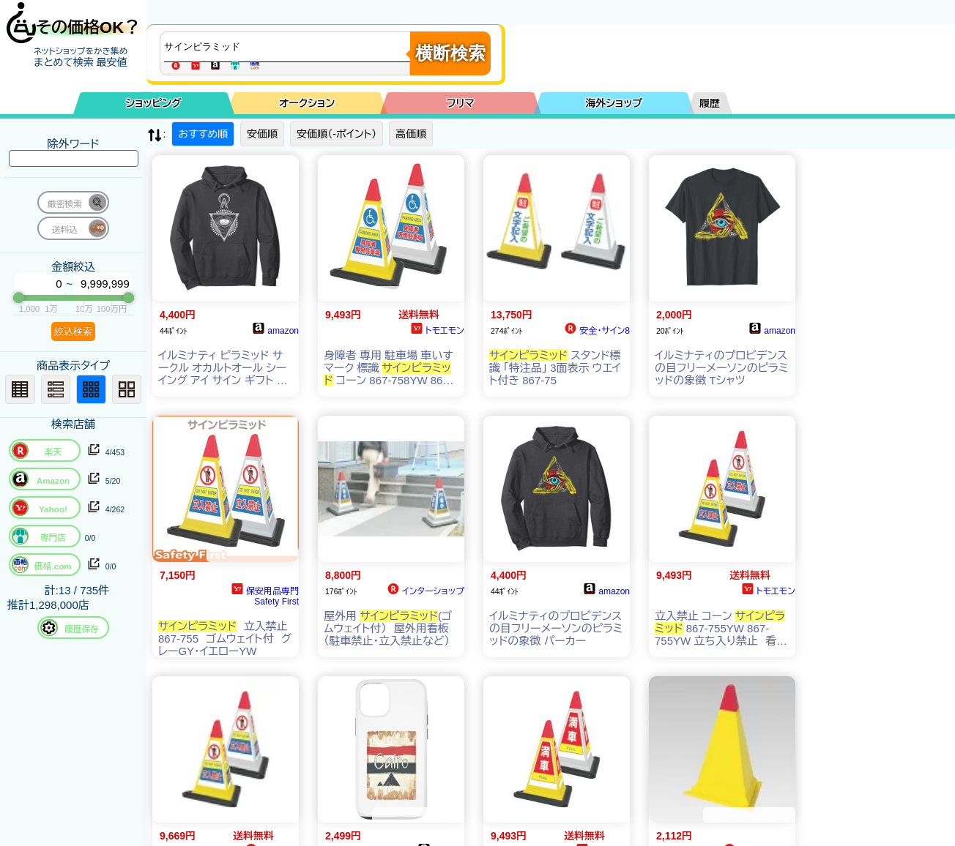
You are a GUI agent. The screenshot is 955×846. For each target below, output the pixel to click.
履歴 (709, 103)
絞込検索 (73, 331)
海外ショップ (613, 103)
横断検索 (450, 53)
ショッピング (154, 103)
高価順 (410, 134)
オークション (307, 103)
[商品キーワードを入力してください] (288, 46)
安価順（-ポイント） (336, 134)
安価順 (262, 134)
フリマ (461, 103)
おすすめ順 (203, 134)
